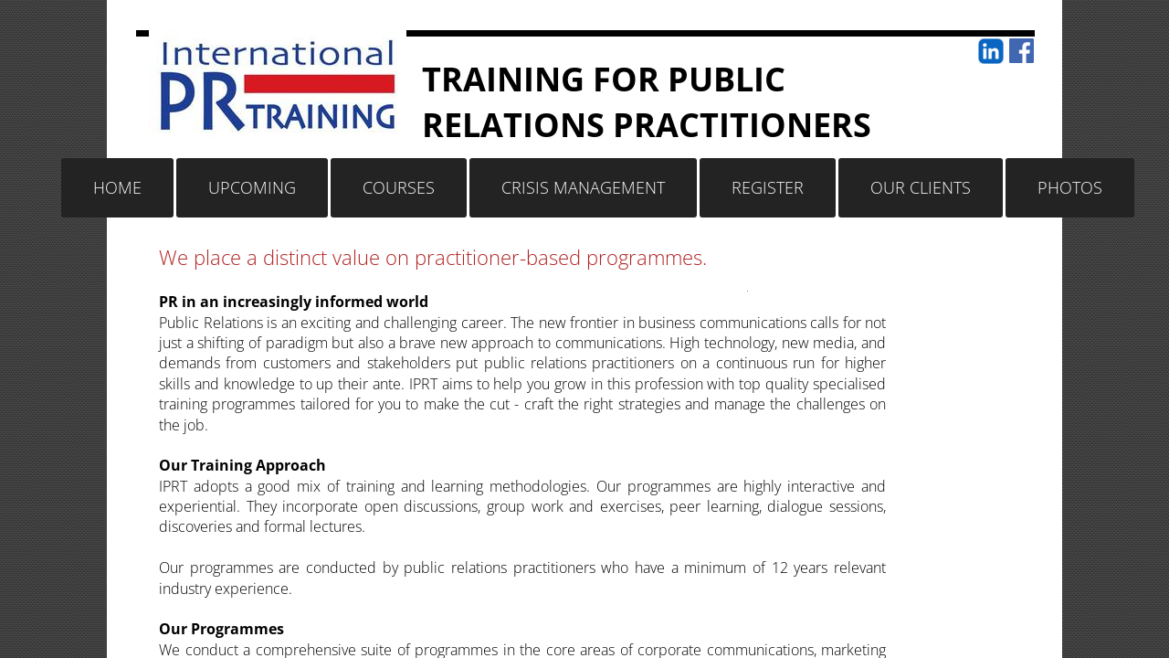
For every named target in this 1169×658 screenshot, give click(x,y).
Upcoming (252, 187)
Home (117, 187)
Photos (1069, 187)
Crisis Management (583, 187)
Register (768, 187)
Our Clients (920, 187)
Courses (399, 187)
